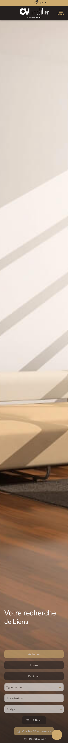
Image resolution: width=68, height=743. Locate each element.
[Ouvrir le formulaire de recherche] (34, 731)
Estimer (34, 687)
